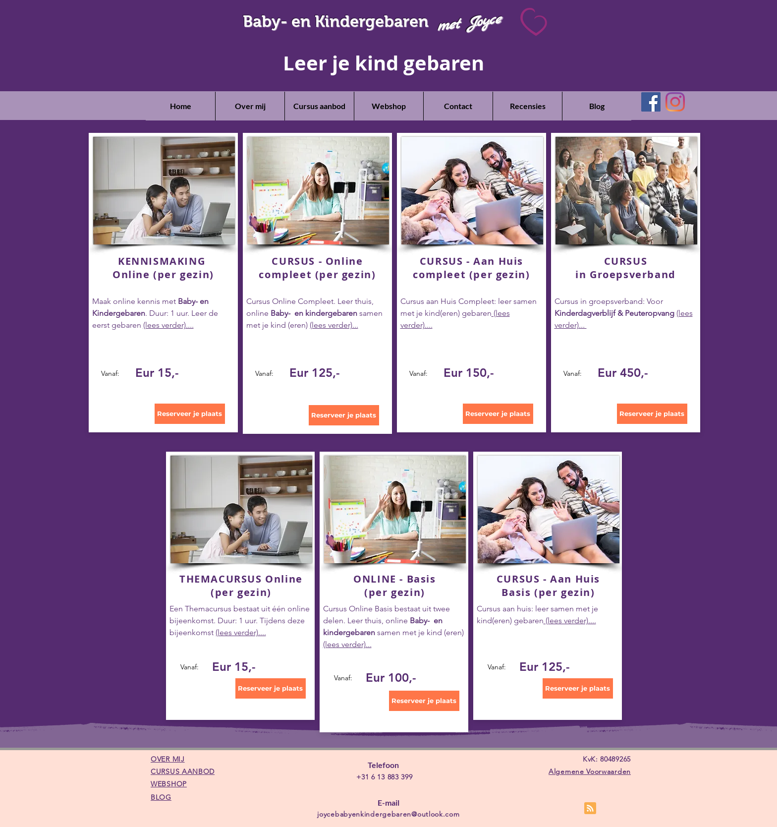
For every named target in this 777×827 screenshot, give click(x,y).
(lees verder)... (334, 325)
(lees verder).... (168, 325)
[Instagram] (675, 102)
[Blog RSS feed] (590, 808)
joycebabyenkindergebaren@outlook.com (388, 814)
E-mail (388, 802)
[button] (319, 106)
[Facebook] (651, 102)
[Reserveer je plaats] (190, 414)
